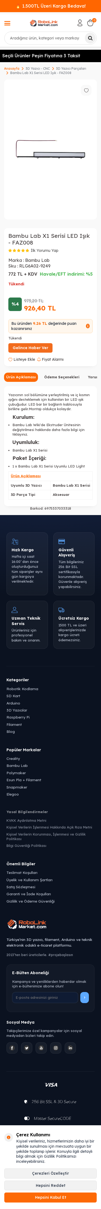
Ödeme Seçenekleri (61, 377)
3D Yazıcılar (16, 710)
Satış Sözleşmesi (20, 886)
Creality (13, 758)
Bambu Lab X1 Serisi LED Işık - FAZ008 (40, 73)
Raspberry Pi (18, 717)
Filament (14, 724)
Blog (10, 731)
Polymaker (16, 772)
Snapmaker (16, 787)
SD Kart (13, 695)
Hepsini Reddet (50, 1185)
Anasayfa (11, 68)
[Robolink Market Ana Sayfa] (50, 925)
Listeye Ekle (21, 359)
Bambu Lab (37, 260)
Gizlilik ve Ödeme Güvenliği (30, 901)
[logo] (44, 23)
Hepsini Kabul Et (50, 1197)
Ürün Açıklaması (21, 377)
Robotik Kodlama (22, 688)
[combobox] (50, 38)
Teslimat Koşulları (21, 872)
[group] (50, 149)
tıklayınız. (20, 434)
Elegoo (12, 794)
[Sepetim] (90, 22)
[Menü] (7, 24)
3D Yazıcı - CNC (38, 68)
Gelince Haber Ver (30, 347)
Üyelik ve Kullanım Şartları (29, 879)
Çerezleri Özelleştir (50, 1173)
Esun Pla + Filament (23, 779)
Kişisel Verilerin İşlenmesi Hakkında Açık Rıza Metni (49, 827)
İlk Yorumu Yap (44, 250)
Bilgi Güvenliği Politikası (26, 845)
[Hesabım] (80, 22)
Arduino (13, 703)
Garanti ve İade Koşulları (28, 893)
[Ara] (90, 38)
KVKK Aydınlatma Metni (26, 820)
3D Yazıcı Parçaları (71, 68)
